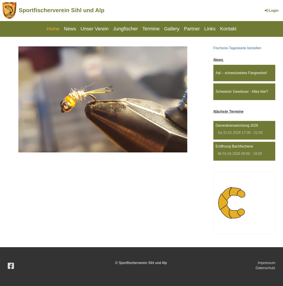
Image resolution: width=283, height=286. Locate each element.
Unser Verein (94, 29)
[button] (244, 130)
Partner (192, 29)
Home (52, 29)
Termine (151, 29)
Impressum (266, 263)
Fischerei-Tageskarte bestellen (237, 48)
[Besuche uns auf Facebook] (11, 266)
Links (210, 29)
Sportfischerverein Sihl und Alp (61, 10)
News (70, 29)
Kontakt (228, 29)
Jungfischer (125, 29)
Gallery (172, 29)
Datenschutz (265, 268)
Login (271, 10)
